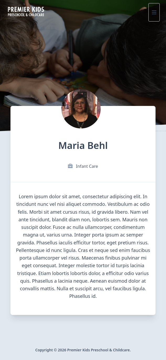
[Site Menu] (154, 12)
